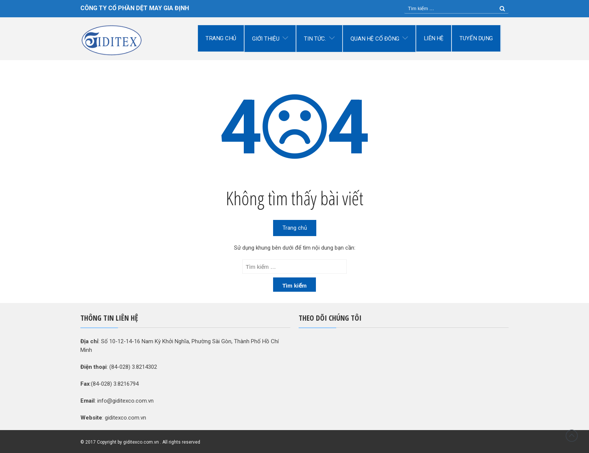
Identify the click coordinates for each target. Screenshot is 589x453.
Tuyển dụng (476, 38)
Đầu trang (572, 436)
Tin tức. (315, 38)
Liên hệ (434, 38)
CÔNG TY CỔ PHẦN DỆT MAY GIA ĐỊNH (134, 8)
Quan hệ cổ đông (375, 38)
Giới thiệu (265, 38)
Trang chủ (220, 38)
